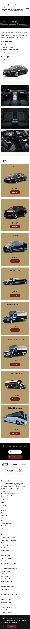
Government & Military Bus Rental (9, 576)
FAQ (2, 528)
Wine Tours (4, 548)
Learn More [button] (14, 622)
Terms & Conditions (6, 523)
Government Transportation (8, 605)
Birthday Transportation (7, 553)
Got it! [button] (4, 626)
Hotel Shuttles (4, 574)
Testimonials (4, 518)
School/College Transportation (8, 584)
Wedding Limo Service (6, 543)
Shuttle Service (5, 561)
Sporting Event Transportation (8, 540)
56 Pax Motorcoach (15, 408)
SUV (15, 201)
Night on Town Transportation (8, 592)
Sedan (15, 167)
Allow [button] (11, 626)
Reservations (4, 515)
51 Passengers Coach (15, 373)
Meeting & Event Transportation (9, 594)
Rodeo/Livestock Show (7, 550)
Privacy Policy (4, 526)
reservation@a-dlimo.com (15, 5)
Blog (2, 520)
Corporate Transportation (7, 610)
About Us (3, 505)
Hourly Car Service (5, 597)
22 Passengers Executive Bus (15, 305)
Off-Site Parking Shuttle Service (9, 568)
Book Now (5, 57)
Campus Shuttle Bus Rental (8, 579)
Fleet (2, 513)
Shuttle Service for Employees (8, 563)
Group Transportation (6, 602)
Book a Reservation (15, 457)
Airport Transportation (6, 581)
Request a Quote (15, 452)
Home (2, 502)
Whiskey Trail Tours (6, 545)
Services (3, 508)
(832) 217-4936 (15, 2)
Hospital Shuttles (5, 571)
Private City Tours (5, 589)
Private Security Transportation (8, 558)
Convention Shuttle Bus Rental (8, 537)
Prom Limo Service (5, 555)
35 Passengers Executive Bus (15, 339)
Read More (15, 192)
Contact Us (3, 531)
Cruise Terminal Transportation (8, 607)
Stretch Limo (15, 270)
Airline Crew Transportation (8, 566)
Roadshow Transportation (7, 586)
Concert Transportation (6, 612)
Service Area (4, 510)
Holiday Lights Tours (6, 599)
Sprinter (15, 236)
